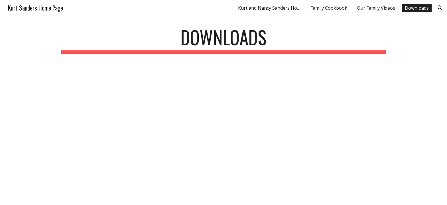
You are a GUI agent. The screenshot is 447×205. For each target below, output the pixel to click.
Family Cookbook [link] (328, 8)
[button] (440, 8)
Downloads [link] (417, 8)
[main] (223, 40)
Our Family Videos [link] (376, 8)
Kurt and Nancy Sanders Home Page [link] (271, 8)
